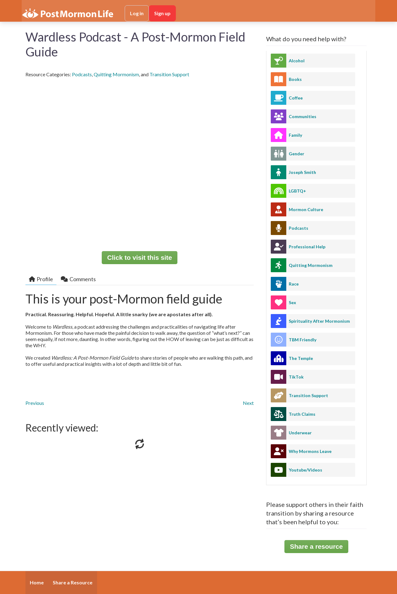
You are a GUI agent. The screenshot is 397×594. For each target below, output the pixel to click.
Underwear (300, 432)
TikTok (296, 376)
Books (295, 79)
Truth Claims (302, 414)
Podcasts (82, 74)
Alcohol (297, 60)
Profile (41, 279)
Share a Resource (72, 582)
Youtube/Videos (305, 469)
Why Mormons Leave (310, 451)
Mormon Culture (306, 209)
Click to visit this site (139, 257)
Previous (34, 403)
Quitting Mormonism (116, 74)
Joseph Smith (302, 172)
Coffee (296, 97)
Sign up (162, 13)
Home (37, 582)
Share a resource (316, 546)
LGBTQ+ (297, 190)
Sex (292, 302)
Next (248, 403)
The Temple (301, 358)
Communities (302, 116)
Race (294, 283)
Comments (78, 279)
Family (295, 135)
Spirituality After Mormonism (319, 321)
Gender (296, 153)
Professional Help (307, 246)
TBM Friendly (302, 339)
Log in (137, 13)
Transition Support (169, 74)
